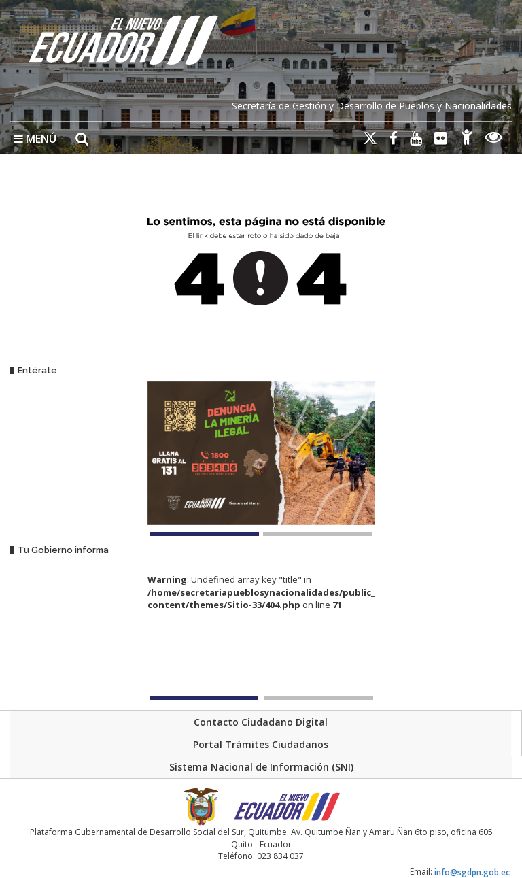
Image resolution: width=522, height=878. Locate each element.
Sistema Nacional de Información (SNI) (261, 766)
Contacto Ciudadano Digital (261, 721)
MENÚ (35, 138)
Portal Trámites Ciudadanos (260, 744)
